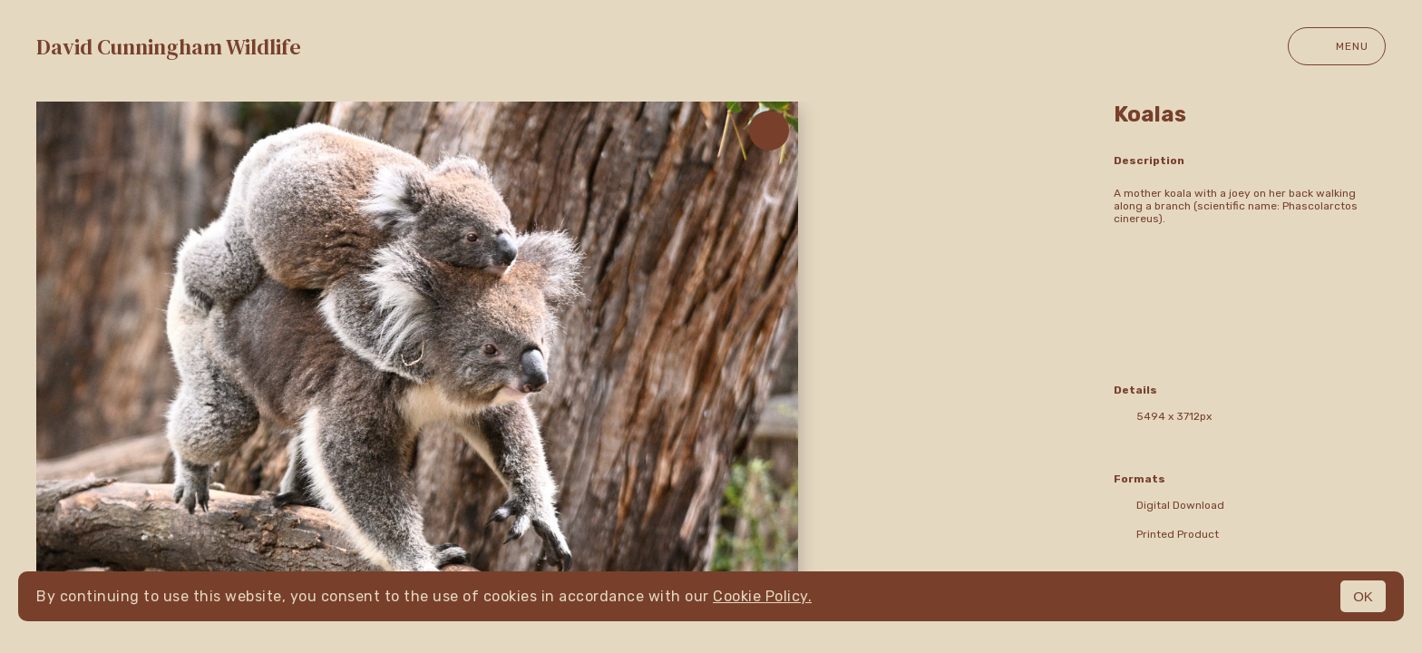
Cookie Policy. (762, 596)
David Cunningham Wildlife (168, 47)
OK (1363, 596)
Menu (1336, 46)
